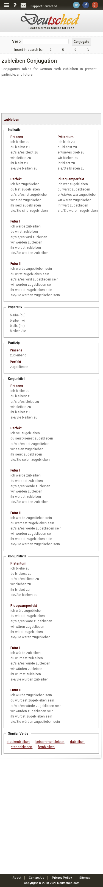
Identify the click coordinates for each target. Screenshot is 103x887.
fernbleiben (46, 747)
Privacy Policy (62, 878)
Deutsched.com (68, 883)
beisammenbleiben (49, 742)
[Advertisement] (52, 95)
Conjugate (81, 42)
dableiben (77, 742)
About (17, 878)
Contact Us (36, 878)
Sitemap (85, 878)
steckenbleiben (18, 742)
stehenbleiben (21, 747)
